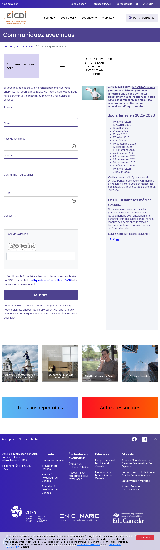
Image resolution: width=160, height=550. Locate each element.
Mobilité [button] (107, 17)
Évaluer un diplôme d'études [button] (79, 465)
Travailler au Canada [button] (49, 467)
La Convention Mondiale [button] (136, 480)
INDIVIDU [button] (48, 454)
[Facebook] (134, 439)
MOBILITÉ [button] (128, 454)
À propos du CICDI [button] (101, 4)
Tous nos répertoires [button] (40, 407)
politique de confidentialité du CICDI (51, 280)
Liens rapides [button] (77, 4)
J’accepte (145, 537)
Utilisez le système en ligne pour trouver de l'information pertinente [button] (98, 66)
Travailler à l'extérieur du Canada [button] (50, 489)
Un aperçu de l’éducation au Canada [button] (103, 475)
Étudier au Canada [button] (53, 460)
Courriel (8, 155)
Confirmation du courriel (18, 174)
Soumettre (41, 294)
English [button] (149, 4)
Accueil (8, 46)
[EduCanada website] (128, 517)
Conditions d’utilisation (88, 544)
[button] (15, 17)
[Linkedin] (155, 439)
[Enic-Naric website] (80, 517)
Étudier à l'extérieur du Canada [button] (50, 477)
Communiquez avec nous (53, 46)
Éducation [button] (88, 17)
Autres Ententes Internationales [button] (131, 488)
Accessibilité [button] (126, 4)
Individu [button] (48, 17)
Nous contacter (26, 46)
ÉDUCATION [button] (103, 454)
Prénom (8, 107)
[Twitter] (145, 439)
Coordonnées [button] (55, 66)
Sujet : (7, 193)
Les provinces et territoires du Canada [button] (105, 463)
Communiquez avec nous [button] (21, 66)
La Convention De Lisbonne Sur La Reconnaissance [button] (138, 473)
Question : (10, 215)
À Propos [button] (8, 439)
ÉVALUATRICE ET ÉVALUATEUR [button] (79, 456)
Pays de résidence (14, 138)
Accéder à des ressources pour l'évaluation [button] (78, 475)
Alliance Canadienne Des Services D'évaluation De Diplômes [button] (137, 463)
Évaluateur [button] (67, 17)
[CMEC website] (33, 517)
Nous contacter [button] (10, 4)
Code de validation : (17, 234)
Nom (7, 123)
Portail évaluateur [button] (144, 17)
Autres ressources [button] (120, 407)
